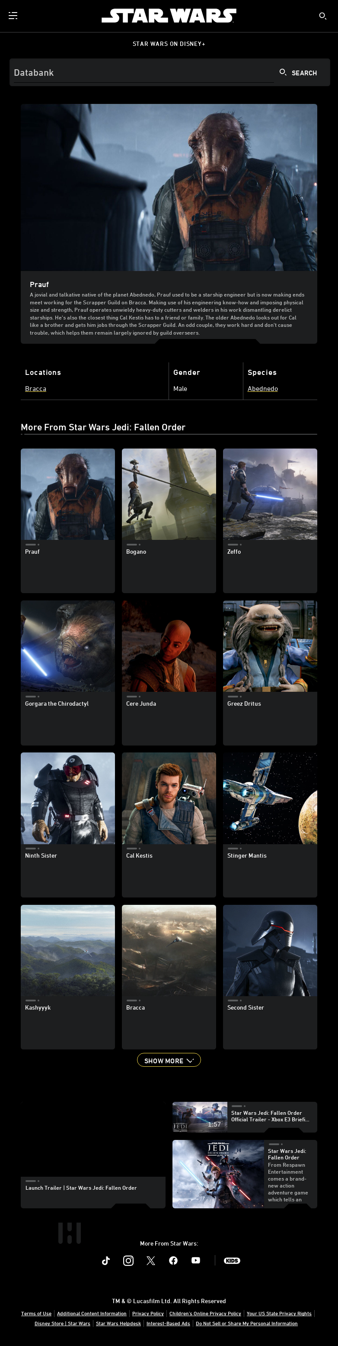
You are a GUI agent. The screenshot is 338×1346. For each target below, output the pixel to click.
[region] (93, 1142)
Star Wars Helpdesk (118, 1323)
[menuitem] (14, 15)
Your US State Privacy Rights (279, 1313)
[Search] (170, 72)
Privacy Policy (148, 1313)
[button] (169, 1060)
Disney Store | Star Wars (62, 1323)
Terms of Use (36, 1313)
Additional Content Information (92, 1313)
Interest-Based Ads (168, 1323)
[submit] (323, 16)
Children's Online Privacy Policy (205, 1313)
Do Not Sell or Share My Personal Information (247, 1323)
